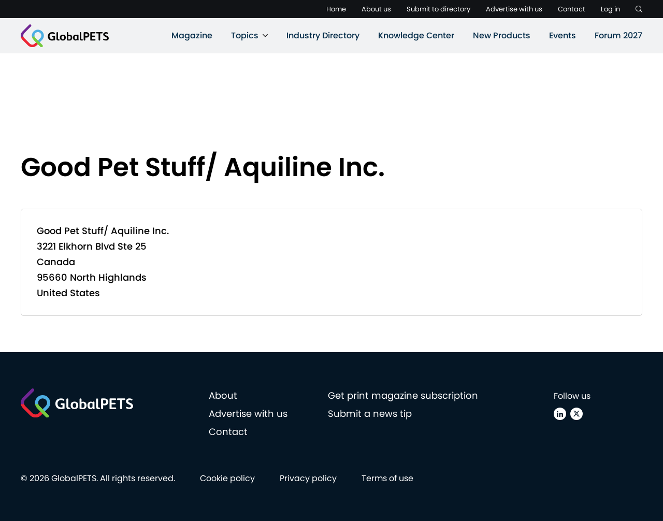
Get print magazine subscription (403, 395)
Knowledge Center (416, 35)
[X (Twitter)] (576, 414)
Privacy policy (308, 478)
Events (562, 35)
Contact (571, 9)
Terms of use (387, 478)
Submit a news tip (370, 413)
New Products (501, 35)
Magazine (191, 35)
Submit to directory (438, 9)
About (223, 395)
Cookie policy (227, 478)
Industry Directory (322, 35)
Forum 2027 (618, 35)
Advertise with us (514, 9)
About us (376, 9)
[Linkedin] (560, 414)
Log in (610, 9)
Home (336, 9)
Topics (244, 35)
